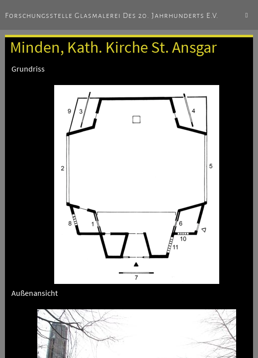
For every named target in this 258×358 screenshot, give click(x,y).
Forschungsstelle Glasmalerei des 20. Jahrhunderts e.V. (112, 15)
